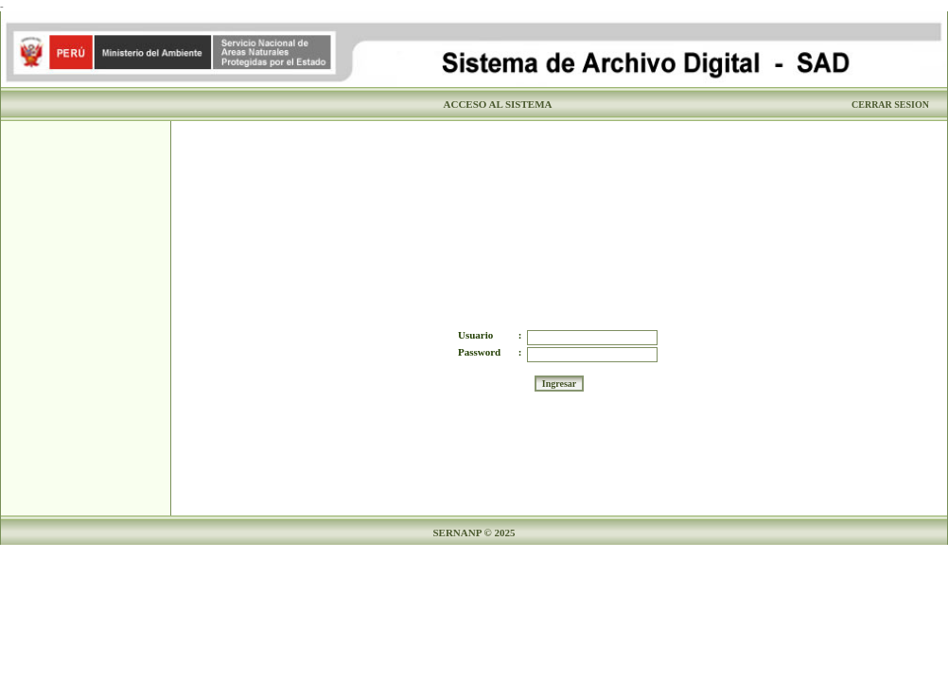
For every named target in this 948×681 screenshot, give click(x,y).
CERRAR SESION (890, 104)
